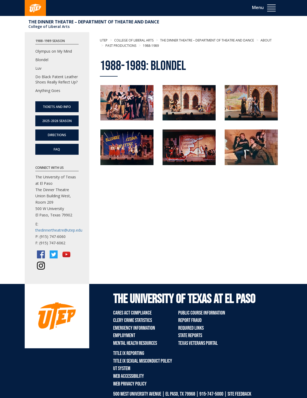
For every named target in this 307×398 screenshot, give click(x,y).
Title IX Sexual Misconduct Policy (142, 361)
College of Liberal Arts (49, 26)
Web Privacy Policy (130, 384)
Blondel (41, 59)
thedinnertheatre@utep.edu (58, 230)
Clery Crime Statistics (132, 320)
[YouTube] (66, 254)
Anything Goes (47, 90)
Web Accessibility (128, 376)
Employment (124, 335)
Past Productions (120, 45)
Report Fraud (190, 320)
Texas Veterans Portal (198, 343)
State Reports (190, 335)
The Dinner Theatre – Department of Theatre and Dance (93, 22)
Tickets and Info (57, 106)
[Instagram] (40, 265)
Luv (38, 68)
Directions (57, 135)
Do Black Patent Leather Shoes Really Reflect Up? (56, 79)
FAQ (57, 149)
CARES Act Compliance (132, 313)
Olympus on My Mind (53, 51)
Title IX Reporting (128, 353)
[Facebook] (40, 254)
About (266, 40)
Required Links (191, 328)
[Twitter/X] (53, 254)
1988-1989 (150, 45)
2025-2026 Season (57, 121)
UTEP (104, 40)
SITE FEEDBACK (239, 394)
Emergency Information (134, 328)
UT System (121, 368)
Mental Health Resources (135, 343)
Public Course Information (201, 313)
